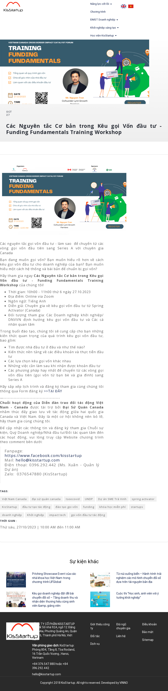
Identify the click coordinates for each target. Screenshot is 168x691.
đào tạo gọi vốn (67, 507)
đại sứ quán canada (46, 499)
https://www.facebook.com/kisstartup (43, 455)
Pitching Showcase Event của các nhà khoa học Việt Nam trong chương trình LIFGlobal (54, 578)
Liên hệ (121, 636)
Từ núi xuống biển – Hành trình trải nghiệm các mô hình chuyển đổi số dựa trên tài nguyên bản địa (138, 578)
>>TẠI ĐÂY (53, 391)
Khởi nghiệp (35, 515)
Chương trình (98, 11)
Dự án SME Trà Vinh (112, 499)
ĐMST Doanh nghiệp (104, 19)
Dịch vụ (95, 644)
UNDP (89, 499)
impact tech (57, 515)
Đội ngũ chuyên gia (123, 626)
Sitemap (147, 640)
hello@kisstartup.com (38, 460)
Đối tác (95, 636)
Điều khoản (149, 624)
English (123, 6)
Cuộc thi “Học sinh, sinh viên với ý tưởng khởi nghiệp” (137, 595)
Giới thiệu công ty (100, 626)
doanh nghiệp (12, 515)
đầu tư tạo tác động (36, 507)
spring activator (143, 499)
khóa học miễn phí (112, 507)
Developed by (114, 683)
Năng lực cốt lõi (101, 4)
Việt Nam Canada (14, 499)
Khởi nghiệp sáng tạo (104, 27)
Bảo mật (147, 632)
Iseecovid (73, 499)
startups (137, 507)
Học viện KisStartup (103, 35)
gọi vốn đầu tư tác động (88, 515)
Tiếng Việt (130, 6)
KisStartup (9, 507)
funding (88, 507)
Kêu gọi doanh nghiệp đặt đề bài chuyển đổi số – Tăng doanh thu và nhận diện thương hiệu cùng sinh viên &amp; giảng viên (55, 600)
